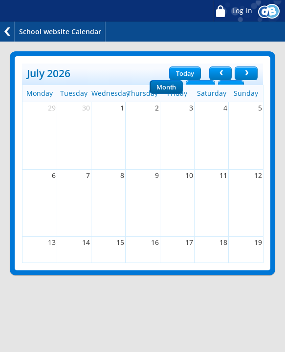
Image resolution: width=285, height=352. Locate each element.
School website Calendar (60, 31)
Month (166, 87)
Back (7, 32)
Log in (232, 11)
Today (185, 73)
